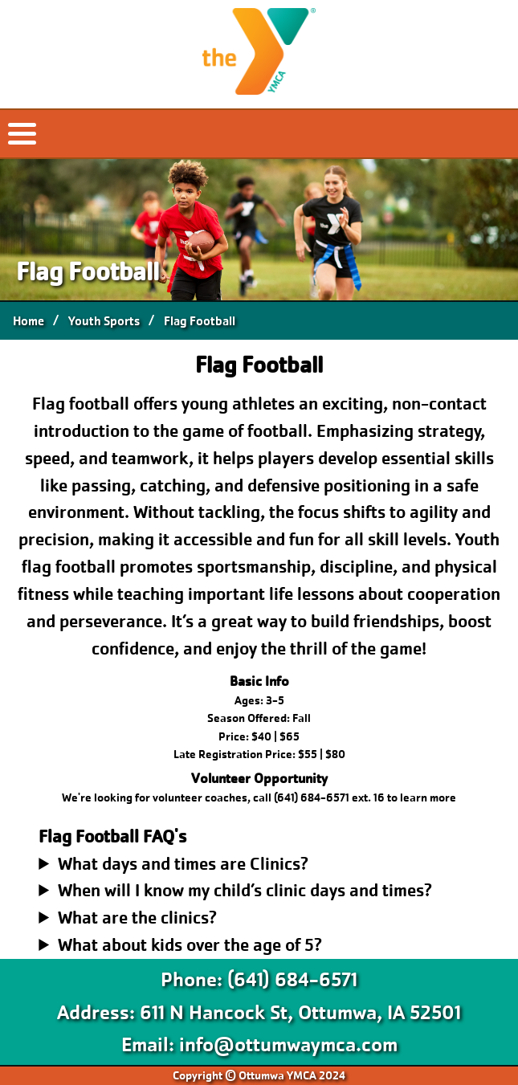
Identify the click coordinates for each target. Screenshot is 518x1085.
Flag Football (199, 320)
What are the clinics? (137, 917)
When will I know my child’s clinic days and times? (245, 890)
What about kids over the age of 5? (190, 945)
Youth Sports (104, 320)
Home (28, 320)
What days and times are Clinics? (183, 864)
